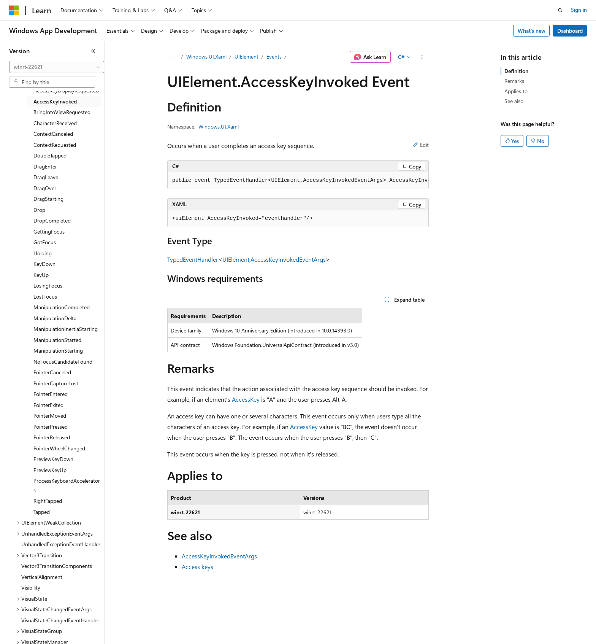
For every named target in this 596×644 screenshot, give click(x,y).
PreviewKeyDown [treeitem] (53, 459)
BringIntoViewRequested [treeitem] (61, 112)
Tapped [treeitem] (41, 511)
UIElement (246, 56)
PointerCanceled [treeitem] (52, 372)
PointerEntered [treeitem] (50, 394)
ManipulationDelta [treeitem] (54, 318)
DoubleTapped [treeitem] (50, 155)
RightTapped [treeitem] (47, 500)
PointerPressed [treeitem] (50, 426)
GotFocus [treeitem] (44, 242)
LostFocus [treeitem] (45, 296)
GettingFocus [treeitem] (49, 231)
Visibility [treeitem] (30, 587)
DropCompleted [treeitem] (52, 220)
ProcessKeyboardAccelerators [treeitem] (66, 485)
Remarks (514, 80)
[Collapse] (93, 51)
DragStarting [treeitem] (48, 198)
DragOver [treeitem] (44, 188)
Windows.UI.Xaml (206, 56)
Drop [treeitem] (39, 209)
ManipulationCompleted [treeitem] (61, 307)
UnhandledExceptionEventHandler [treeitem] (60, 544)
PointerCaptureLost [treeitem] (55, 383)
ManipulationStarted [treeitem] (57, 339)
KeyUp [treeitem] (41, 274)
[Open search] (560, 10)
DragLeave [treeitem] (45, 177)
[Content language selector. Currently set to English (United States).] (44, 633)
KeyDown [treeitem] (44, 263)
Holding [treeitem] (42, 253)
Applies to (516, 91)
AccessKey (246, 399)
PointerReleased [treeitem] (51, 437)
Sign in (579, 9)
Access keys (197, 567)
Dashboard (570, 30)
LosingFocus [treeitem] (47, 285)
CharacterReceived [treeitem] (55, 123)
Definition (516, 71)
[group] (298, 180)
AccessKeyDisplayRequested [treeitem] (66, 90)
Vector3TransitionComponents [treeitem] (56, 565)
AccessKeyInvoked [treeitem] (55, 101)
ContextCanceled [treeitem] (53, 133)
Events (274, 56)
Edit (420, 144)
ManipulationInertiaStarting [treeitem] (65, 328)
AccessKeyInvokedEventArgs (288, 259)
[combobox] (56, 67)
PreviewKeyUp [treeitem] (50, 470)
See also (513, 101)
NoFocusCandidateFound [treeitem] (62, 361)
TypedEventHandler (192, 259)
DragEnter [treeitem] (45, 166)
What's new (531, 30)
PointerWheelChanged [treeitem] (59, 448)
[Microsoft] (14, 10)
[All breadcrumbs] (174, 57)
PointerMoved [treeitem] (49, 415)
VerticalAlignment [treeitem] (41, 576)
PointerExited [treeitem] (48, 405)
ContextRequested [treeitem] (54, 144)
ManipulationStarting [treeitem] (58, 350)
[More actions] (422, 57)
